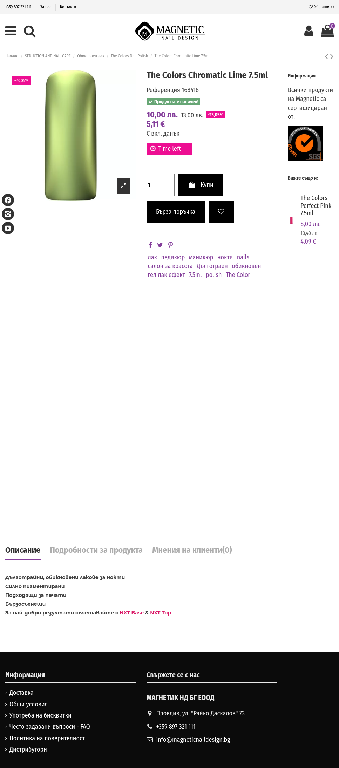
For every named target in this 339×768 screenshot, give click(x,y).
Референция (163, 90)
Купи (200, 185)
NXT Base (132, 613)
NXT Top (160, 613)
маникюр (201, 257)
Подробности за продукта (96, 550)
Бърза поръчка (175, 212)
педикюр (173, 257)
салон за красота (170, 266)
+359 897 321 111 (19, 7)
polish (214, 275)
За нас (46, 7)
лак (152, 257)
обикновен (246, 266)
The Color (238, 275)
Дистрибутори (28, 749)
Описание (23, 550)
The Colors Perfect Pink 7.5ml (315, 205)
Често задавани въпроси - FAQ (49, 726)
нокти (225, 257)
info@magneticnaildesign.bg (193, 739)
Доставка (21, 692)
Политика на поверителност (47, 738)
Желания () (321, 7)
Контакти (68, 7)
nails (243, 257)
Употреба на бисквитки (40, 715)
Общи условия (28, 704)
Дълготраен (212, 266)
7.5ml (195, 275)
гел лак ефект (166, 275)
